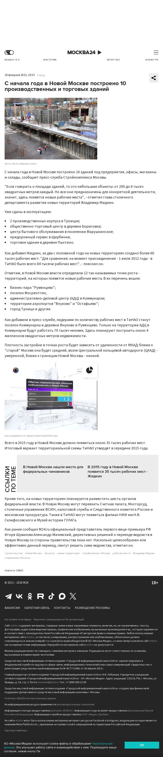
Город (41, 75)
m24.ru (14, 626)
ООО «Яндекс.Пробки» (95, 714)
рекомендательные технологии (75, 704)
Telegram (8, 596)
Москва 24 (81, 52)
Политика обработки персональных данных (30, 698)
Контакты (62, 608)
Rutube (40, 596)
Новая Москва (33, 553)
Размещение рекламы (92, 608)
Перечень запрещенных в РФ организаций (59, 619)
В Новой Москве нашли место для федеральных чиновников (53, 469)
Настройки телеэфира (18, 619)
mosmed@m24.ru (48, 682)
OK (142, 745)
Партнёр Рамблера (16, 731)
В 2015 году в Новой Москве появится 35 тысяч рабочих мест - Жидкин (118, 472)
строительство (14, 553)
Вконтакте (19, 596)
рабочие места (122, 553)
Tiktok (51, 596)
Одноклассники (30, 596)
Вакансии (12, 608)
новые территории (68, 553)
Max (62, 596)
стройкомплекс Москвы (96, 553)
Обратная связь (37, 608)
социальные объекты (17, 558)
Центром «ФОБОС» (62, 711)
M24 (25, 583)
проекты (49, 553)
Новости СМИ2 (14, 570)
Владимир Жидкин (144, 553)
